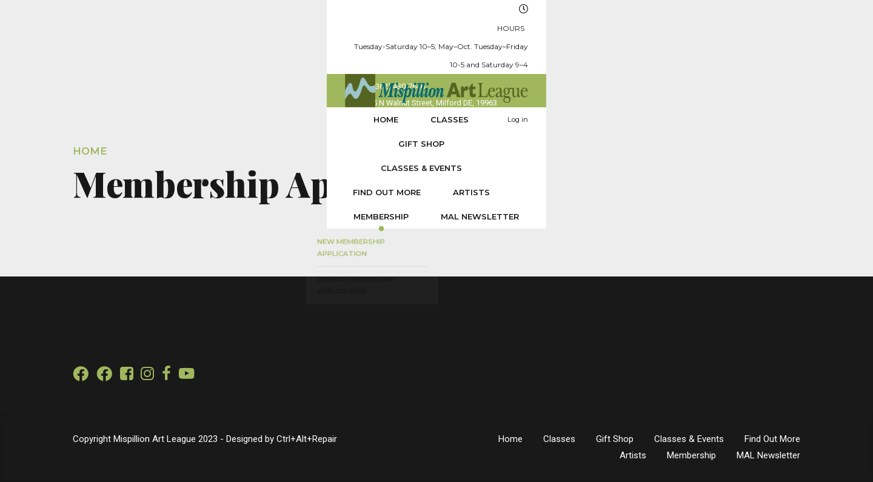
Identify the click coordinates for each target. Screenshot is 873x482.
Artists (547, 73)
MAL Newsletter (724, 73)
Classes (186, 73)
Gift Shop (260, 73)
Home (122, 73)
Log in (771, 73)
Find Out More (463, 73)
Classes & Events (355, 73)
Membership (625, 73)
